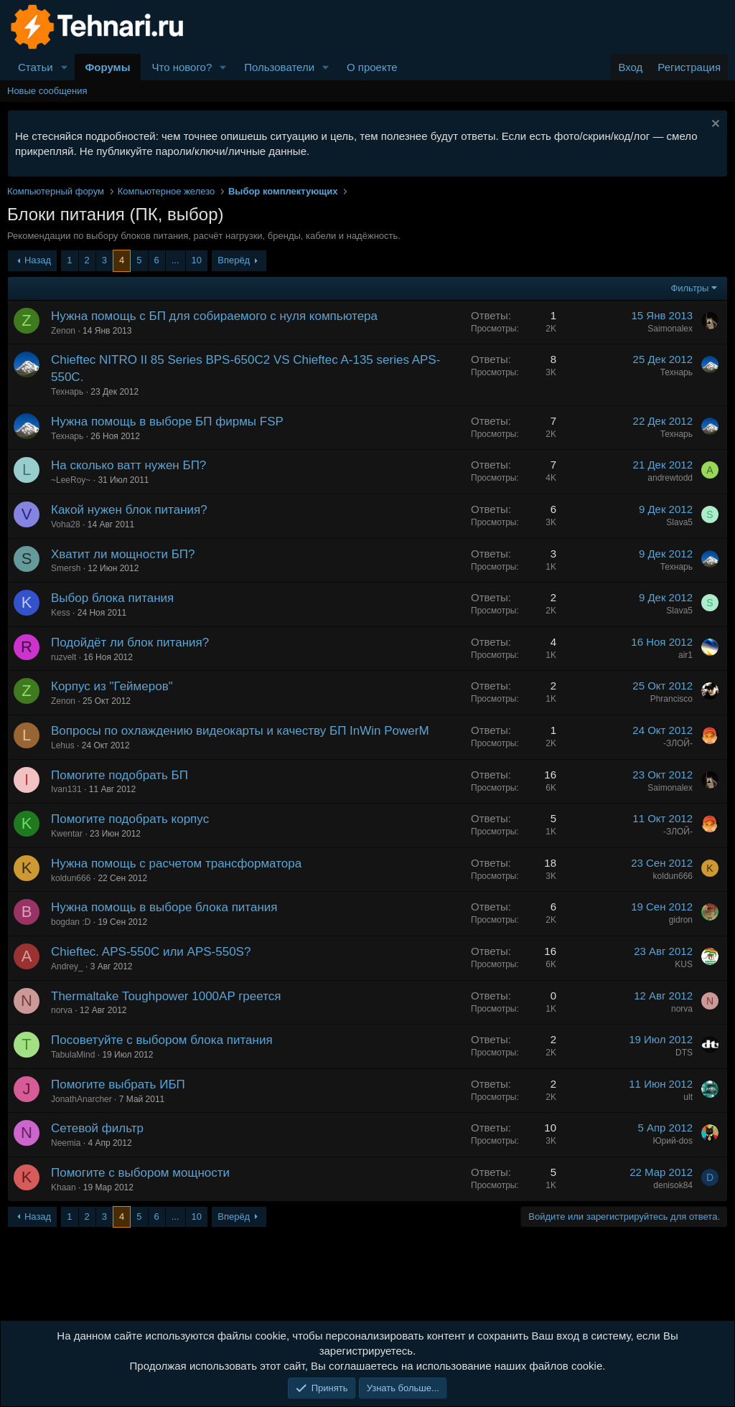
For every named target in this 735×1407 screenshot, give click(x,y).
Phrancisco (671, 699)
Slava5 (679, 522)
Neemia (65, 1143)
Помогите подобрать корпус (130, 819)
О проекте (372, 67)
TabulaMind (73, 1055)
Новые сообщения (47, 90)
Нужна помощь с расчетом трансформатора (176, 863)
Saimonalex (670, 329)
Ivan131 (66, 789)
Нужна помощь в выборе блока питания (164, 907)
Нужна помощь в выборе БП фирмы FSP (167, 421)
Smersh (65, 568)
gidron (681, 920)
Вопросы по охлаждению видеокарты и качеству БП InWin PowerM (240, 731)
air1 (685, 655)
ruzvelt (63, 657)
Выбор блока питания (112, 598)
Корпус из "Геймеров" (112, 686)
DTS (684, 1053)
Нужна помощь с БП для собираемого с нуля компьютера (214, 316)
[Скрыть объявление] (714, 125)
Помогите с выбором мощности (140, 1173)
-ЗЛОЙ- (678, 743)
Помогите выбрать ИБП (118, 1084)
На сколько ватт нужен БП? (128, 465)
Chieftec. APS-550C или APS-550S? (151, 952)
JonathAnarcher (81, 1099)
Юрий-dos (672, 1141)
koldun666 (70, 878)
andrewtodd (670, 478)
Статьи (35, 67)
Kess (60, 613)
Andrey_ (67, 966)
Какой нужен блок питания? (129, 510)
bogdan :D (70, 922)
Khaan (63, 1187)
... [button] (175, 260)
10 (197, 260)
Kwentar (67, 834)
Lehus (63, 745)
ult (688, 1097)
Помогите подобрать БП (119, 775)
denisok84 (673, 1185)
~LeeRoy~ (70, 480)
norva (61, 1010)
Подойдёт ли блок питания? (130, 642)
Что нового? (181, 67)
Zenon (63, 331)
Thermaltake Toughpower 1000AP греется (166, 996)
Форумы (108, 67)
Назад (37, 260)
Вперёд (233, 260)
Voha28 (65, 524)
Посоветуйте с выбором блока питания (162, 1040)
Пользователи (279, 67)
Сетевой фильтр (97, 1128)
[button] (65, 67)
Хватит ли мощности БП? (123, 554)
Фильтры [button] (689, 288)
